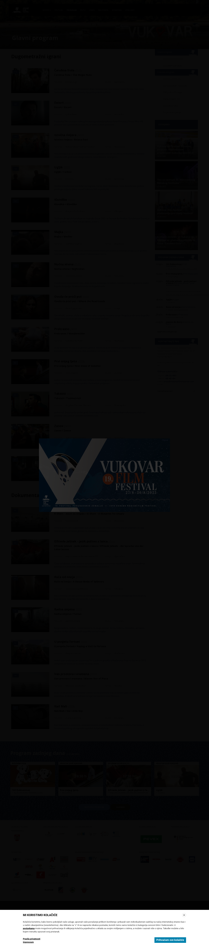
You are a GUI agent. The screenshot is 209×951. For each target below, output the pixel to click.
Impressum (28, 942)
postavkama (29, 928)
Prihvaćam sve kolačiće (170, 940)
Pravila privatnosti (31, 939)
